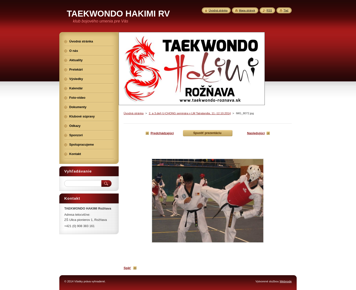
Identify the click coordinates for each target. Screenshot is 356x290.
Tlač (286, 10)
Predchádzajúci (162, 133)
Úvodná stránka (134, 113)
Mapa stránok (247, 10)
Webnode (286, 281)
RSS (269, 10)
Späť (127, 268)
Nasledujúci (256, 133)
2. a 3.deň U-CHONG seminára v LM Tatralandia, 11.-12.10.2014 (190, 113)
